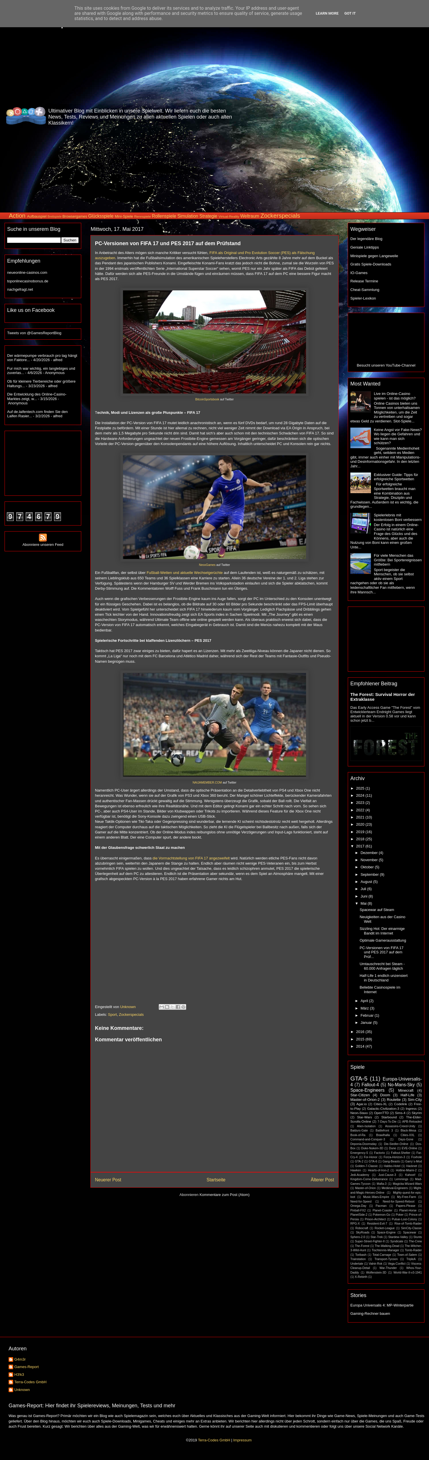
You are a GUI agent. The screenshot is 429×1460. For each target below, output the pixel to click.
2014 (361, 1046)
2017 (361, 846)
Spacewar (409, 1232)
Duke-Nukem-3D (372, 1148)
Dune (392, 1148)
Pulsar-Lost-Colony (404, 1219)
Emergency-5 (359, 1152)
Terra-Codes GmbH (30, 1382)
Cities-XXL (408, 1135)
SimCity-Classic (411, 1228)
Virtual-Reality (229, 216)
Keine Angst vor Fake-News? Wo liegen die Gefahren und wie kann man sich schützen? (398, 436)
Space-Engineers (367, 1090)
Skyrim (417, 1113)
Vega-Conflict (397, 1263)
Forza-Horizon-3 (394, 1157)
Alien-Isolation (366, 1126)
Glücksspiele (100, 216)
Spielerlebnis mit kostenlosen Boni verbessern (398, 517)
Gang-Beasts (391, 1161)
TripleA (411, 1259)
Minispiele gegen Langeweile (374, 256)
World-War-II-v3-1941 (408, 1272)
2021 (361, 817)
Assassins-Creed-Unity (400, 1126)
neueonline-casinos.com (27, 272)
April (365, 1001)
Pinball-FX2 (358, 1210)
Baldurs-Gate (359, 1130)
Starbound (389, 1117)
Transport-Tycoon (386, 1259)
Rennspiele (142, 216)
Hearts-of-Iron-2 (378, 1170)
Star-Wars (364, 1117)
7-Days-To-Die (387, 1121)
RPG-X (355, 1223)
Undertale (356, 1263)
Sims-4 (400, 1113)
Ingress (411, 1108)
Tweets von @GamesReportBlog (34, 333)
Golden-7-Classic (366, 1166)
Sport (112, 1014)
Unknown (22, 1390)
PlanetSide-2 (359, 1214)
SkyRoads (362, 1232)
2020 (361, 824)
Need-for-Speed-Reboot (398, 1201)
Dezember (370, 853)
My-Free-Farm (406, 1197)
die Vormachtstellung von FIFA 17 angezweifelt (191, 858)
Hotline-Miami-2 (406, 1170)
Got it (350, 13)
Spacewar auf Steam (377, 910)
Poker (400, 1214)
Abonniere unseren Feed (42, 542)
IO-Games (359, 273)
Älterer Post (322, 1179)
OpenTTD (381, 1113)
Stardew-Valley (398, 1237)
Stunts (418, 1237)
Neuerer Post (108, 1179)
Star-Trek (376, 1237)
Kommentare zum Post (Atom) (225, 1195)
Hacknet (411, 1166)
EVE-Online (409, 1148)
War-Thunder (388, 1268)
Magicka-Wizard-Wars (407, 1183)
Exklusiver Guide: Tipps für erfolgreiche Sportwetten (396, 477)
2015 (361, 1039)
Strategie (208, 216)
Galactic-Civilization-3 (383, 1108)
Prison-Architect (375, 1219)
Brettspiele (54, 216)
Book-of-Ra (358, 1135)
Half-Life (407, 1095)
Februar (368, 1015)
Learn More (327, 13)
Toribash (360, 1254)
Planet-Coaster (382, 1210)
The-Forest (362, 1246)
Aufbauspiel (37, 216)
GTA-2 (359, 1161)
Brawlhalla (383, 1135)
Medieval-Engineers (395, 1188)
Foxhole (416, 1157)
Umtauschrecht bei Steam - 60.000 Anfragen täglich (382, 966)
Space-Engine (386, 1232)
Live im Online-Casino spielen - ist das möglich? (395, 395)
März (365, 1008)
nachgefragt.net (20, 289)
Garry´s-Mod (413, 1161)
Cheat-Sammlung (364, 290)
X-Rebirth (361, 1276)
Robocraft (361, 1228)
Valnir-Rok (375, 1263)
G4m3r (20, 1359)
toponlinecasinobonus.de (27, 281)
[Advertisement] (390, 116)
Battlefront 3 (384, 1130)
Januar (367, 1022)
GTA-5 (359, 1078)
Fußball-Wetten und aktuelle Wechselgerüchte (185, 572)
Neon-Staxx (359, 1113)
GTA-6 (373, 1161)
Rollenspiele (164, 216)
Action (17, 215)
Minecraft (405, 1090)
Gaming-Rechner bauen (370, 1313)
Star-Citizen (360, 1095)
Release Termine (364, 281)
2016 (361, 1032)
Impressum (242, 1440)
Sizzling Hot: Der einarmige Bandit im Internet (382, 930)
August (367, 881)
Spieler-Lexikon (363, 298)
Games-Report (26, 1367)
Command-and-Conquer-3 (367, 1139)
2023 (361, 802)
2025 (361, 788)
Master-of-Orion (365, 1188)
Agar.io (361, 1104)
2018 (361, 839)
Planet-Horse (408, 1210)
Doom (385, 1095)
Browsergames (74, 216)
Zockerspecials (280, 215)
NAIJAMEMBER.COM (207, 782)
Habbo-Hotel (392, 1166)
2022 (361, 810)
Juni (364, 896)
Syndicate (396, 1241)
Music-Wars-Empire (376, 1197)
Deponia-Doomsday (363, 1144)
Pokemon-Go (381, 1214)
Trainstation (358, 1259)
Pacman (381, 1205)
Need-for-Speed (361, 1201)
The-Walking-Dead (387, 1246)
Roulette (394, 1099)
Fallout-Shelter (400, 1152)
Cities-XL (380, 1104)
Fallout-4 (370, 1084)
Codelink (400, 1104)
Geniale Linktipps (364, 247)
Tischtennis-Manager (385, 1250)
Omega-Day (358, 1205)
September (370, 874)
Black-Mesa (408, 1130)
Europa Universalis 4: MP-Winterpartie (382, 1305)
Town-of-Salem (407, 1254)
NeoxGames (207, 564)
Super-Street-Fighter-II (370, 1241)
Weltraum (249, 216)
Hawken (355, 1170)
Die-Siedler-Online (396, 1144)
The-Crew (415, 1241)
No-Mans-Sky (401, 1084)
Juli (364, 889)
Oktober (368, 867)
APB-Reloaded (412, 1121)
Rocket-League (385, 1228)
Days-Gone (406, 1139)
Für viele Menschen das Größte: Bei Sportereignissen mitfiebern (398, 559)
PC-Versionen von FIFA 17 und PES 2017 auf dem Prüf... (381, 952)
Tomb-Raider (413, 1250)
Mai (364, 903)
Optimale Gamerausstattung (383, 940)
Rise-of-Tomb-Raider (408, 1223)
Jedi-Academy (359, 1174)
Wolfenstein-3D (376, 1272)
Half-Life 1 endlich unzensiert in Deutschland (384, 977)
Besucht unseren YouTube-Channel (386, 365)
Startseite (215, 1179)
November (370, 860)
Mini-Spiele (124, 216)
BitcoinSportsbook (207, 399)
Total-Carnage (381, 1254)
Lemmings (401, 1179)
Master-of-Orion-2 (365, 1099)
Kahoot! (410, 1174)
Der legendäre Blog (366, 239)
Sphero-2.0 (357, 1237)
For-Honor (370, 1157)
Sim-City (415, 1099)
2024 (361, 795)
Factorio (379, 1152)
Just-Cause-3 (387, 1174)
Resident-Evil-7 (377, 1223)
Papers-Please (405, 1205)
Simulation (187, 216)
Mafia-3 (382, 1183)
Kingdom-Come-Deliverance (369, 1179)
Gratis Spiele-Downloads (370, 264)
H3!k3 (19, 1374)
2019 (361, 832)
